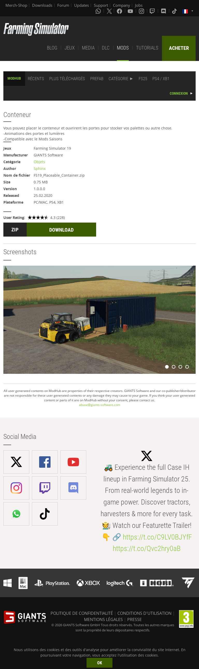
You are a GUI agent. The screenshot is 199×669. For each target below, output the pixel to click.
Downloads (42, 5)
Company (121, 5)
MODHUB (14, 78)
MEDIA (88, 48)
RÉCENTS (36, 78)
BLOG (52, 48)
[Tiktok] (175, 11)
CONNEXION (179, 93)
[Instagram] (142, 11)
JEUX (70, 48)
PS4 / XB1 (160, 78)
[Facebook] (120, 11)
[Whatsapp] (99, 11)
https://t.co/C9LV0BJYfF (157, 537)
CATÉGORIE (118, 78)
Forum (63, 5)
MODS (123, 48)
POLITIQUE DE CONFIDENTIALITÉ (82, 613)
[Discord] (164, 11)
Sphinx (40, 168)
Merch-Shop (16, 5)
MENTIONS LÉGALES (103, 619)
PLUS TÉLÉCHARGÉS (67, 78)
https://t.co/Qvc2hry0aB (147, 548)
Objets (39, 161)
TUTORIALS (147, 48)
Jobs (139, 5)
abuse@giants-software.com (99, 405)
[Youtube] (131, 11)
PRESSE (134, 619)
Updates (81, 5)
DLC (106, 48)
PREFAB (96, 78)
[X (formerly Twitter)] (109, 11)
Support (101, 5)
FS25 (143, 78)
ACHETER (179, 48)
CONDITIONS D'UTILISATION (144, 613)
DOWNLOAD (61, 230)
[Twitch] (153, 11)
